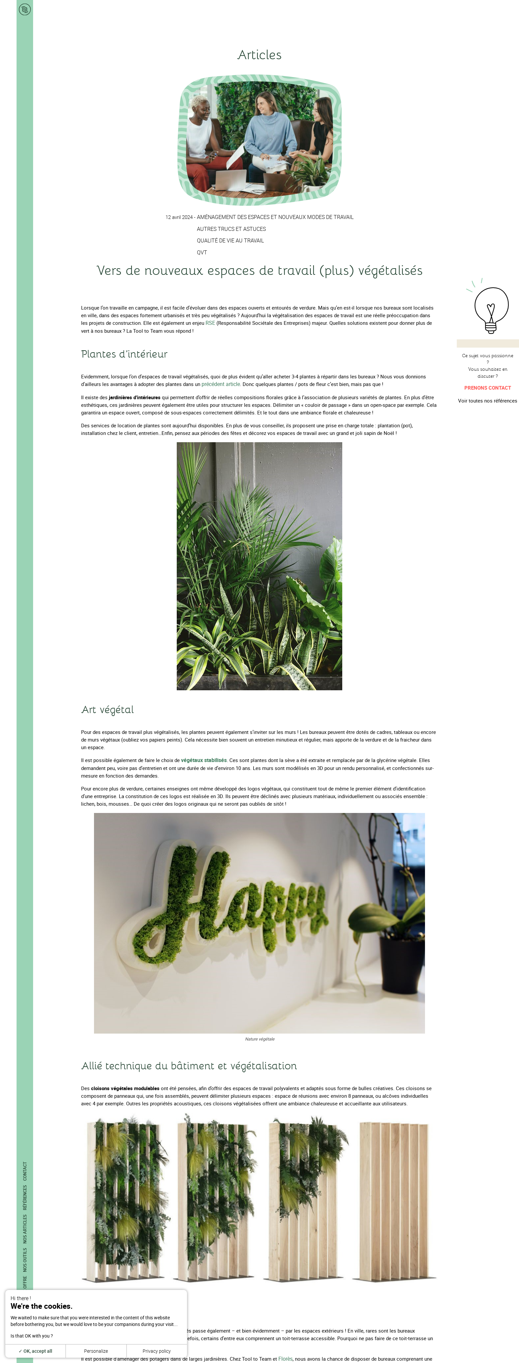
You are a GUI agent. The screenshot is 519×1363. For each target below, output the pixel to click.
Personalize (96, 1351)
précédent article (220, 383)
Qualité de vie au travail (231, 240)
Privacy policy (157, 1351)
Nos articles (25, 1229)
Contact (25, 1171)
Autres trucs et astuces (233, 228)
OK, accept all (35, 1351)
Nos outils (25, 1260)
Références (25, 1197)
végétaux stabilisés (202, 759)
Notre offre (25, 1289)
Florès (285, 1357)
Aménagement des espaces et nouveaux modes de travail (275, 217)
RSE (210, 322)
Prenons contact (487, 387)
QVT (205, 251)
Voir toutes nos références (487, 400)
